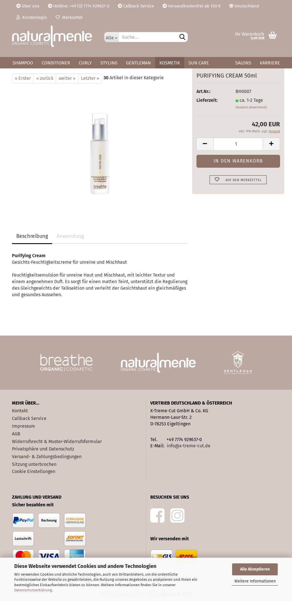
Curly (85, 63)
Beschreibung (32, 236)
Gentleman (138, 63)
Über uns (27, 6)
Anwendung (70, 236)
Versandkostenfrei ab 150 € (192, 6)
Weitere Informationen (255, 581)
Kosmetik (169, 63)
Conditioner (56, 63)
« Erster (23, 78)
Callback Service (136, 6)
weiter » (67, 78)
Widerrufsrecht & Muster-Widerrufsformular (57, 441)
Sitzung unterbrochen (34, 464)
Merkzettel (69, 17)
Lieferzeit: (207, 100)
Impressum (23, 426)
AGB (16, 433)
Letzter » (90, 78)
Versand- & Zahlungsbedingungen (47, 456)
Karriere (270, 63)
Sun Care (198, 63)
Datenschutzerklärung (33, 590)
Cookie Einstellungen (33, 471)
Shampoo (23, 63)
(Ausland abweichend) (251, 107)
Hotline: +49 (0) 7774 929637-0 (78, 6)
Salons (243, 63)
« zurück (44, 78)
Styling (108, 63)
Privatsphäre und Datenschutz (43, 449)
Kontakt (20, 410)
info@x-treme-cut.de (188, 445)
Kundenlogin (31, 17)
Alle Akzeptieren (255, 569)
